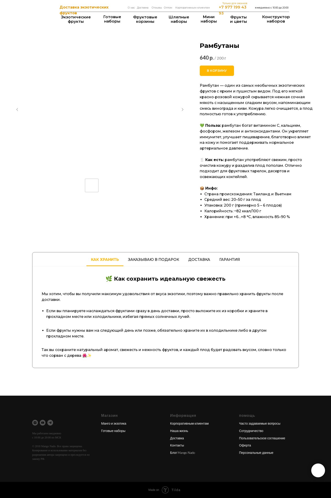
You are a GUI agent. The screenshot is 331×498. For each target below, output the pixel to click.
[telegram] (50, 423)
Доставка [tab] (199, 259)
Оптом (168, 7)
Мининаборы (209, 18)
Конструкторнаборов (276, 18)
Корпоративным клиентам (192, 7)
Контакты (177, 445)
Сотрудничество (251, 431)
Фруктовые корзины (145, 19)
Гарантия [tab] (229, 259)
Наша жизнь (179, 431)
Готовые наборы (112, 18)
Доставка (142, 7)
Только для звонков (234, 3)
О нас (131, 7)
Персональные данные (256, 453)
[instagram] (35, 423)
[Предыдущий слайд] (17, 109)
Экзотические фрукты (76, 19)
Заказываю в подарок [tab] (153, 259)
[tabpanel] (165, 317)
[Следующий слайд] (182, 109)
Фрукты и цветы (238, 19)
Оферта (245, 445)
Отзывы (156, 7)
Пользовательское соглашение (262, 438)
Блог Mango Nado (182, 453)
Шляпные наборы (178, 19)
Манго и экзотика (113, 423)
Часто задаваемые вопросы (259, 423)
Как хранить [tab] (105, 259)
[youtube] (43, 423)
